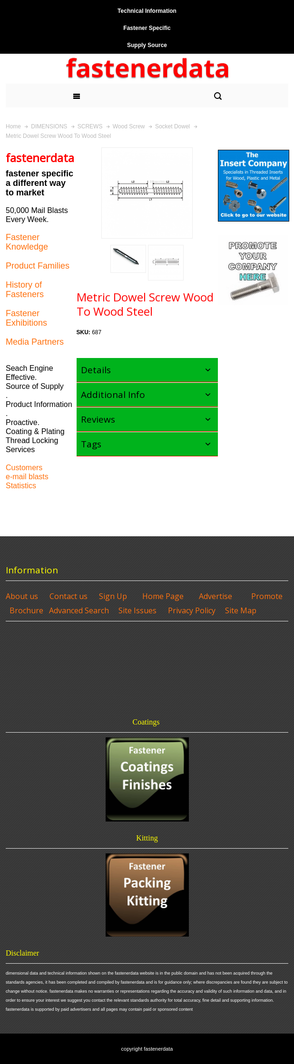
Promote (267, 596)
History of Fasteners (25, 289)
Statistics (21, 486)
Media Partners (35, 342)
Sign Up (113, 596)
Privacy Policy (192, 610)
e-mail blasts (27, 477)
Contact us (68, 596)
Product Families (37, 266)
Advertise (215, 596)
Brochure (26, 610)
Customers (24, 468)
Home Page (163, 596)
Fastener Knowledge (27, 241)
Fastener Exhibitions (26, 318)
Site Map (240, 610)
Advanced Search (79, 610)
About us (22, 596)
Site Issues (137, 610)
